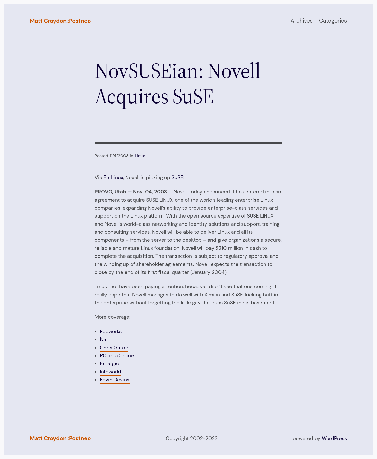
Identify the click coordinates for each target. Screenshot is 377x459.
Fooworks (111, 331)
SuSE (177, 177)
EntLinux (113, 177)
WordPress (334, 438)
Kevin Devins (115, 379)
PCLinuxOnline (117, 355)
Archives (302, 20)
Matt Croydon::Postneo (60, 21)
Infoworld (110, 371)
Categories (333, 20)
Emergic (109, 363)
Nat (104, 339)
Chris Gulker (114, 347)
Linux (140, 156)
